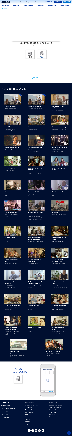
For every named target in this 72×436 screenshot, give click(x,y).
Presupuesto (18, 379)
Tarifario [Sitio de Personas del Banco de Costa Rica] (27, 419)
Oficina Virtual (57, 1)
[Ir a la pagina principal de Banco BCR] (5, 402)
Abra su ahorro (42, 54)
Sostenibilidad (5, 5)
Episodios (4, 8)
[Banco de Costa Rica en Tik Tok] (43, 430)
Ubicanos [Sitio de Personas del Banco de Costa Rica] (6, 417)
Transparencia (40, 5)
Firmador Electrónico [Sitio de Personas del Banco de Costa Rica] (55, 409)
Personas (15, 2)
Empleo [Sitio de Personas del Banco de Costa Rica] (27, 421)
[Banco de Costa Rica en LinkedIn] (36, 430)
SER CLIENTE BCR (49, 1)
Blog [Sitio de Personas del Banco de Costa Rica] (26, 424)
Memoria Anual (52, 5)
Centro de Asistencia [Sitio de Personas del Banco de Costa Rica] (9, 408)
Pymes (22, 2)
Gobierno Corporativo (65, 5)
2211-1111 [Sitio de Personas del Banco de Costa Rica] (6, 411)
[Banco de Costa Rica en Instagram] (32, 430)
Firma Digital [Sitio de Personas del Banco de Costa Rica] (52, 412)
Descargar (35, 77)
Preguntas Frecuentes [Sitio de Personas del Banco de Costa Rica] (31, 405)
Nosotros (37, 2)
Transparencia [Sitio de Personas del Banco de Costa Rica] (29, 407)
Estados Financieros (28, 5)
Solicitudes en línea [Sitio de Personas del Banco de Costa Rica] (54, 417)
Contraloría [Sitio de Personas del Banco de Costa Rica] (28, 417)
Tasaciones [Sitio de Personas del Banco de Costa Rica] (52, 414)
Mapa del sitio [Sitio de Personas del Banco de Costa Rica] (29, 409)
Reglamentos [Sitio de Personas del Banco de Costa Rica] (29, 412)
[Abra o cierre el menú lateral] (69, 433)
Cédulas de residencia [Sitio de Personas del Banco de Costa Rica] (55, 407)
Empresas (29, 2)
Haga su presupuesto (30, 54)
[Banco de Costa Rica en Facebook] (29, 430)
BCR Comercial (66, 1)
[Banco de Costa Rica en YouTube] (39, 430)
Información (16, 5)
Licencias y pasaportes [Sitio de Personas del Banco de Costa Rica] (55, 405)
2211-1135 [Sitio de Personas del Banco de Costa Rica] (6, 414)
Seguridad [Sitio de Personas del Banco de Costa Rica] (28, 414)
